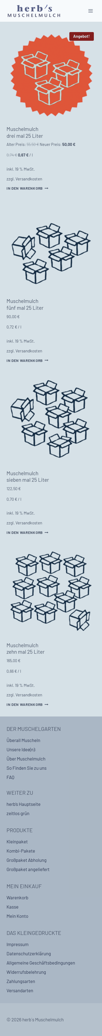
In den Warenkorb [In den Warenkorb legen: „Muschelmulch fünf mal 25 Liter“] (27, 360)
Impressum (18, 944)
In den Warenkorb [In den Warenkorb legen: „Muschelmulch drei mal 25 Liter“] (27, 188)
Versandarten (20, 990)
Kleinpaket (17, 841)
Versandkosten (29, 178)
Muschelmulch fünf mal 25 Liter (25, 304)
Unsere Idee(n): (21, 749)
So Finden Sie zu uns (27, 768)
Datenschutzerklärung (29, 953)
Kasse (12, 906)
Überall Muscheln (23, 740)
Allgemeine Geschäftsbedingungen (41, 962)
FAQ (10, 777)
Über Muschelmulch (26, 758)
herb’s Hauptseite (24, 804)
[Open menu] (90, 11)
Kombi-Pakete (21, 850)
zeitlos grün (18, 813)
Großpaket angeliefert (28, 869)
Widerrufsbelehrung (26, 972)
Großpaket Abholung (27, 860)
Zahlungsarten (21, 981)
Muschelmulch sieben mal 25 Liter (28, 476)
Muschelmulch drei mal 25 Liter (25, 132)
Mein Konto (17, 916)
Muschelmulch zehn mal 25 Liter (26, 648)
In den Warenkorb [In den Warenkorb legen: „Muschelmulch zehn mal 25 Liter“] (27, 704)
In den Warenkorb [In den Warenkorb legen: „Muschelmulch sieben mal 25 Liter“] (27, 532)
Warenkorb (17, 897)
